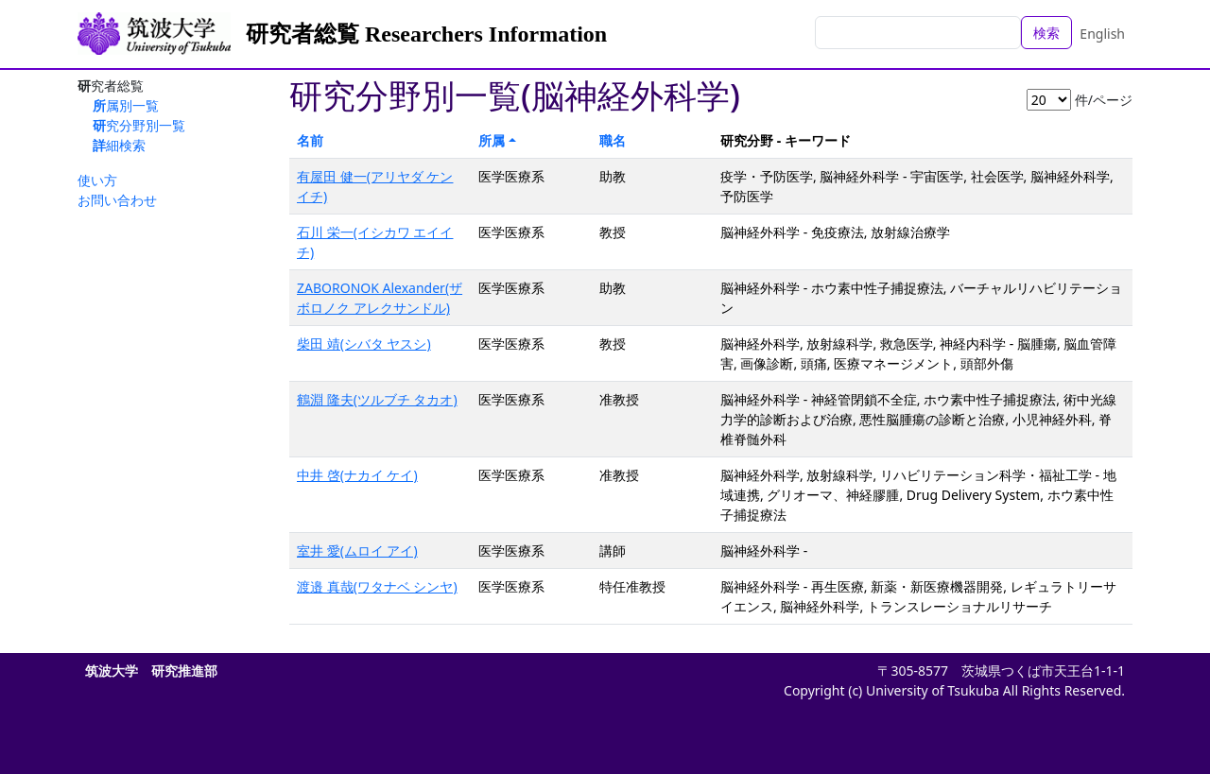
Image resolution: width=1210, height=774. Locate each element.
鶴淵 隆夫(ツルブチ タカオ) (377, 399)
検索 (1046, 33)
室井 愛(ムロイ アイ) (357, 550)
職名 (612, 140)
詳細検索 (119, 145)
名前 (310, 140)
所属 (491, 140)
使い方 (97, 180)
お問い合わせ (117, 200)
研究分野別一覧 (139, 125)
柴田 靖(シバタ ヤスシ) (364, 344)
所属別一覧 (126, 105)
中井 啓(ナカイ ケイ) (357, 475)
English (1102, 34)
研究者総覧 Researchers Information (426, 34)
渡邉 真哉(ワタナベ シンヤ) (377, 586)
